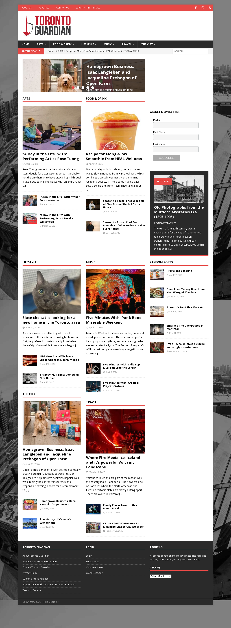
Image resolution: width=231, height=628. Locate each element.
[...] (114, 110)
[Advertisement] (150, 22)
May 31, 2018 (175, 351)
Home (25, 44)
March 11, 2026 (113, 530)
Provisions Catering (179, 289)
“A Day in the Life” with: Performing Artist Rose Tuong (51, 192)
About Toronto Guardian (36, 573)
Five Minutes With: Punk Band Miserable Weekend (114, 338)
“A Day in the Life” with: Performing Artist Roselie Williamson (56, 254)
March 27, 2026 (113, 408)
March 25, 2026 (49, 261)
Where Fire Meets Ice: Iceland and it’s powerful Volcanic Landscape (113, 480)
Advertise (44, 7)
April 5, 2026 (111, 247)
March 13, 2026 (97, 490)
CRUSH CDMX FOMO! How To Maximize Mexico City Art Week (123, 543)
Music (108, 44)
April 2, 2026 (48, 545)
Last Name (159, 144)
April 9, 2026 (48, 400)
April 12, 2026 (96, 199)
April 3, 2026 (111, 390)
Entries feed (92, 579)
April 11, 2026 (32, 345)
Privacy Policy (30, 591)
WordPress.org (94, 591)
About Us (27, 7)
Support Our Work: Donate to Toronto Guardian (49, 602)
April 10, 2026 (48, 382)
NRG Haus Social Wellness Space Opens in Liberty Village (59, 376)
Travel (126, 44)
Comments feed (95, 585)
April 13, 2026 (32, 482)
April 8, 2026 (31, 199)
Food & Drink (62, 44)
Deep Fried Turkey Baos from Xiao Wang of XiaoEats (186, 308)
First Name (159, 132)
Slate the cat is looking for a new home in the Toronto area (51, 338)
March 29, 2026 (113, 268)
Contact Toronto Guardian (37, 585)
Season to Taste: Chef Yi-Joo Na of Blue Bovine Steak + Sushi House (124, 240)
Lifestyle (87, 44)
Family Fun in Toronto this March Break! (120, 524)
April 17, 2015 (175, 293)
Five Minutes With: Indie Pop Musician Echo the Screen (121, 384)
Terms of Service (32, 608)
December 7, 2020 (178, 369)
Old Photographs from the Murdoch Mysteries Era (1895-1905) (179, 212)
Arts (40, 44)
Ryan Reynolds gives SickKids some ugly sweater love (186, 363)
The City (147, 44)
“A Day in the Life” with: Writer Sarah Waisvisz (60, 234)
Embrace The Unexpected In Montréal (185, 345)
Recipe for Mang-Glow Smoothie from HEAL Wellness (114, 192)
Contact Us (62, 7)
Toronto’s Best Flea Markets (185, 325)
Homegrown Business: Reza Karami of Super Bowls (58, 521)
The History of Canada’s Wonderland (55, 539)
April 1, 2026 (48, 240)
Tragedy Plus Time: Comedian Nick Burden (59, 394)
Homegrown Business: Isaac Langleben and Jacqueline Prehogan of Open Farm (111, 74)
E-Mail (156, 120)
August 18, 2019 (176, 314)
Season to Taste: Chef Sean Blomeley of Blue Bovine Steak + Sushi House (124, 261)
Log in (89, 573)
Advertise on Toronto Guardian (40, 579)
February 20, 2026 (114, 549)
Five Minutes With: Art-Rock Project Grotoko (121, 402)
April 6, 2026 (48, 526)
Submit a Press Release (88, 7)
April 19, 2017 (175, 329)
